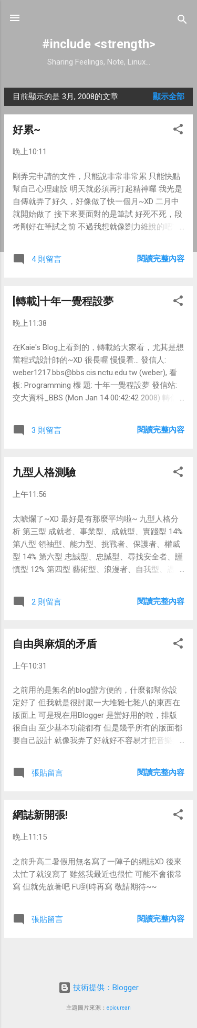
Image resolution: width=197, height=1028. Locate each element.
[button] (178, 131)
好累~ (26, 129)
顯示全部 (168, 96)
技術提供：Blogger (98, 987)
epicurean (119, 1007)
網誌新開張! (40, 815)
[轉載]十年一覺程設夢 (63, 301)
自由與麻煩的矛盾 (55, 644)
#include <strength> (98, 44)
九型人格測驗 (44, 472)
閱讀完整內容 (160, 258)
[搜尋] (182, 21)
